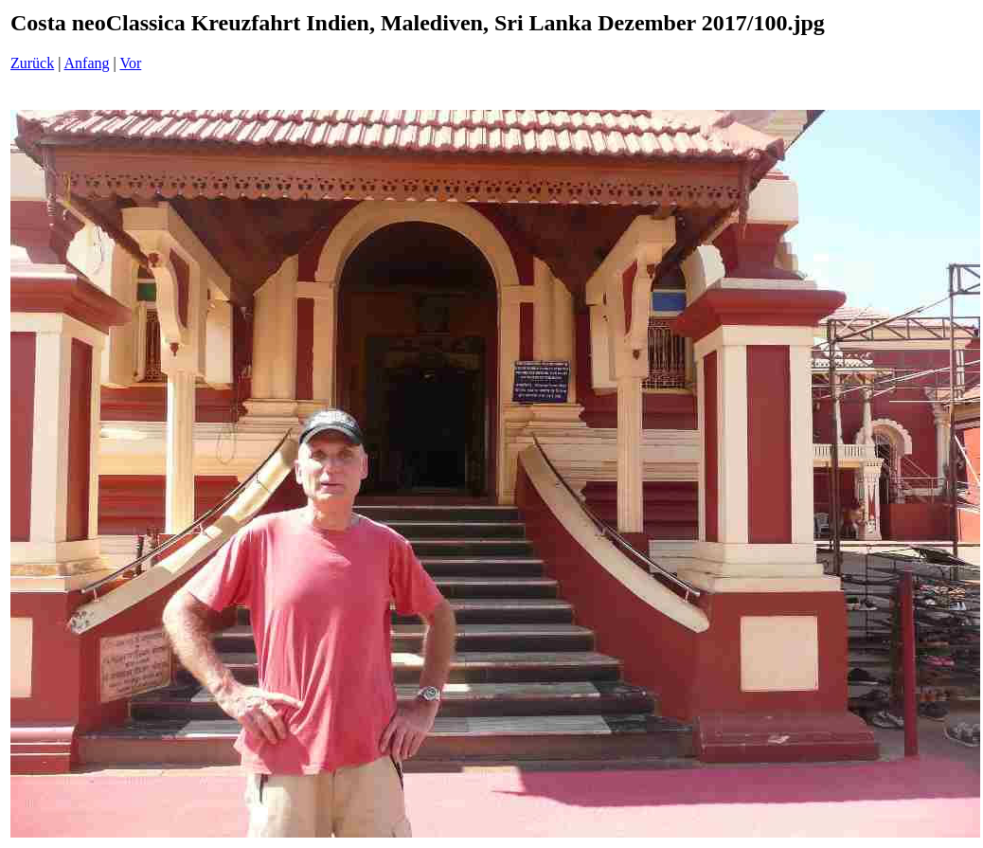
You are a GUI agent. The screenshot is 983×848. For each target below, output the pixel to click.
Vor (130, 63)
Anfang (87, 63)
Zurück (32, 63)
